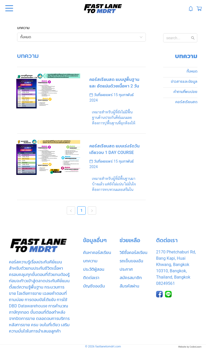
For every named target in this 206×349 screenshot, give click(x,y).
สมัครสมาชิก (131, 277)
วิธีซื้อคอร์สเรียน (133, 252)
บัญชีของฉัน (94, 286)
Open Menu (8, 8)
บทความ (23, 28)
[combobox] (81, 37)
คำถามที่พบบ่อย (185, 92)
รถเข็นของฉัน (131, 260)
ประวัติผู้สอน (93, 269)
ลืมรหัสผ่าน (129, 286)
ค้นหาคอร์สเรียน (97, 252)
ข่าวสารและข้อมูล (184, 81)
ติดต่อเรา (91, 277)
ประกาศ (126, 269)
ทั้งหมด (192, 71)
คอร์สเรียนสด (186, 102)
